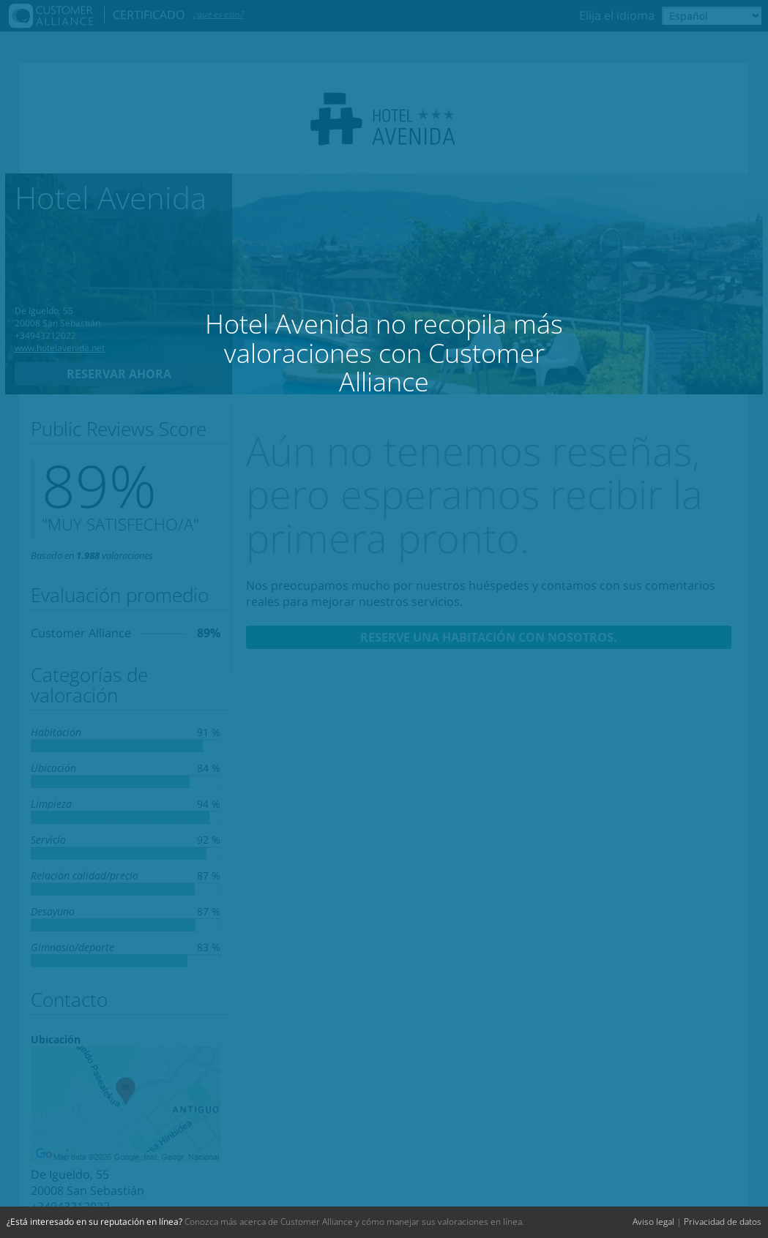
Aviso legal (653, 1221)
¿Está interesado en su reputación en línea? (94, 1221)
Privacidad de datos (722, 1221)
